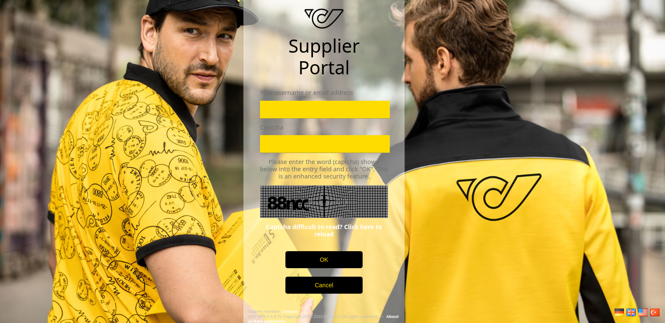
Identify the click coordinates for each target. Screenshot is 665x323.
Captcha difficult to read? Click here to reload (324, 230)
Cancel (324, 285)
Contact (289, 311)
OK (324, 259)
